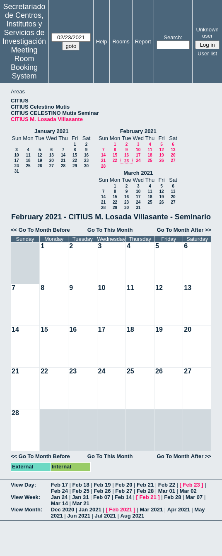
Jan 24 (59, 497)
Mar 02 (188, 491)
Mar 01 (166, 491)
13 (51, 155)
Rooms (120, 41)
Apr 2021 (178, 509)
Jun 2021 (78, 516)
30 (86, 166)
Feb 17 (59, 485)
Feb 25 (80, 491)
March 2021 (138, 173)
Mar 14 (59, 503)
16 (86, 155)
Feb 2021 (120, 509)
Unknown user (207, 32)
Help (101, 41)
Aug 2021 (133, 516)
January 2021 (51, 131)
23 (86, 160)
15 (74, 155)
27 (51, 166)
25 (28, 166)
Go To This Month (110, 230)
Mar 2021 (151, 509)
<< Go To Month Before (40, 230)
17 (16, 160)
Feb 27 (123, 491)
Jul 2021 (105, 516)
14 (63, 155)
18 (28, 160)
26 (39, 166)
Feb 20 (123, 485)
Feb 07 (101, 497)
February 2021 (138, 131)
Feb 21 (145, 485)
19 (39, 160)
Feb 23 (191, 485)
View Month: (26, 509)
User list (207, 53)
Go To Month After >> (184, 230)
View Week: (25, 497)
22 (74, 160)
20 (51, 160)
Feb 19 (102, 485)
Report (143, 41)
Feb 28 (145, 491)
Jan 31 (80, 497)
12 (39, 155)
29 (74, 166)
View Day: (23, 485)
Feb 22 (166, 485)
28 (63, 166)
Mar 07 (194, 497)
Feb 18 (80, 485)
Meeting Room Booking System (24, 63)
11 (28, 155)
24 (16, 166)
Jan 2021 (90, 509)
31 (16, 171)
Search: (173, 37)
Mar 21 (80, 503)
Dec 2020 (62, 509)
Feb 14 (123, 497)
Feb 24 (59, 491)
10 (16, 155)
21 (63, 160)
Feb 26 (102, 491)
